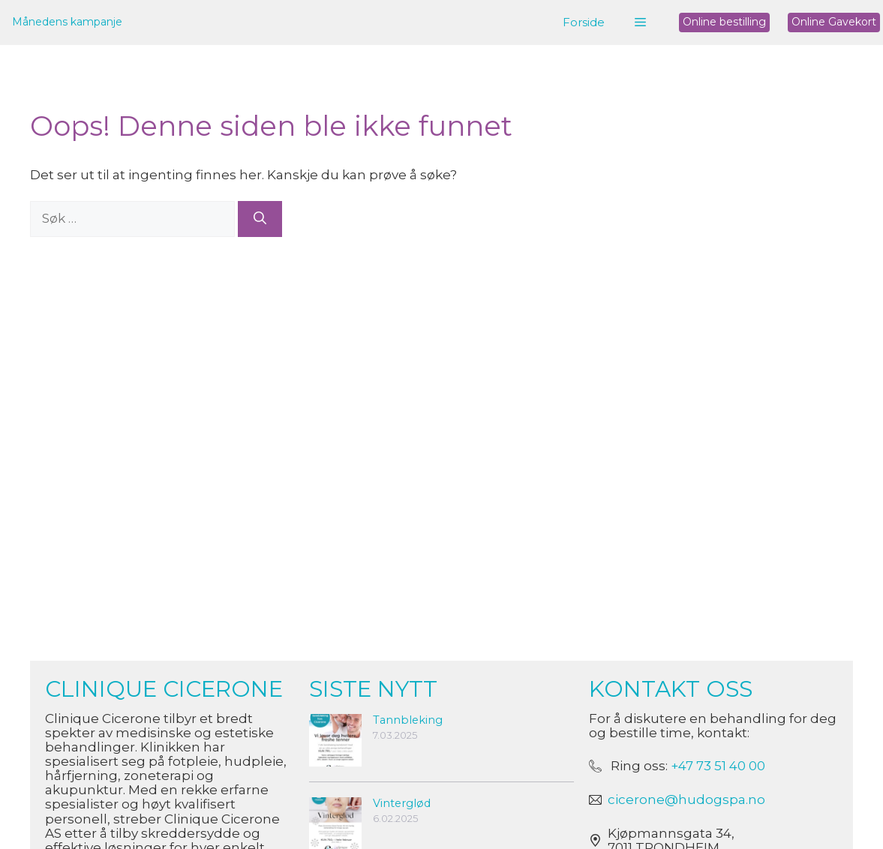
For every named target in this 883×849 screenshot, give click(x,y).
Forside (584, 22)
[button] (640, 22)
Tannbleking (408, 720)
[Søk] (260, 219)
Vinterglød (402, 803)
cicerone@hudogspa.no (686, 799)
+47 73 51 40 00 (718, 765)
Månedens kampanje (67, 21)
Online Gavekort (833, 21)
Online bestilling (724, 21)
